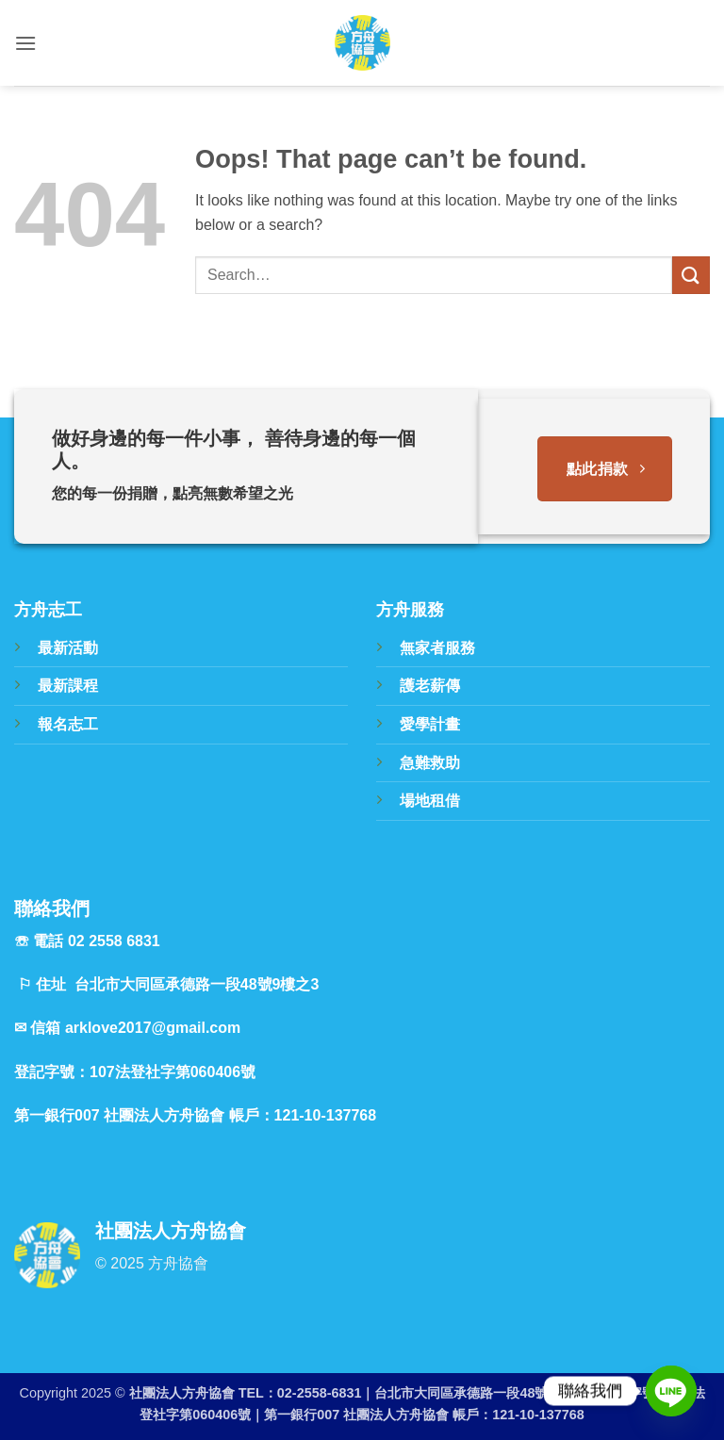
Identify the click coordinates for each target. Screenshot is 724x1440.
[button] (25, 43)
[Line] (671, 1391)
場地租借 (430, 801)
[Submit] (691, 274)
